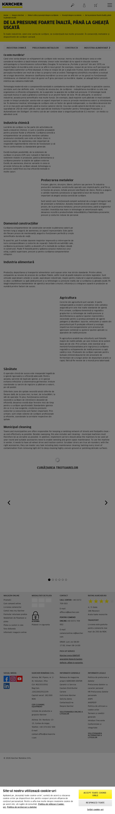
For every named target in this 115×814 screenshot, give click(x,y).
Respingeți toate (95, 803)
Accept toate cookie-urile (95, 794)
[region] (57, 800)
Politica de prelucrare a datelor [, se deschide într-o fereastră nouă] (22, 807)
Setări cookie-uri (95, 810)
